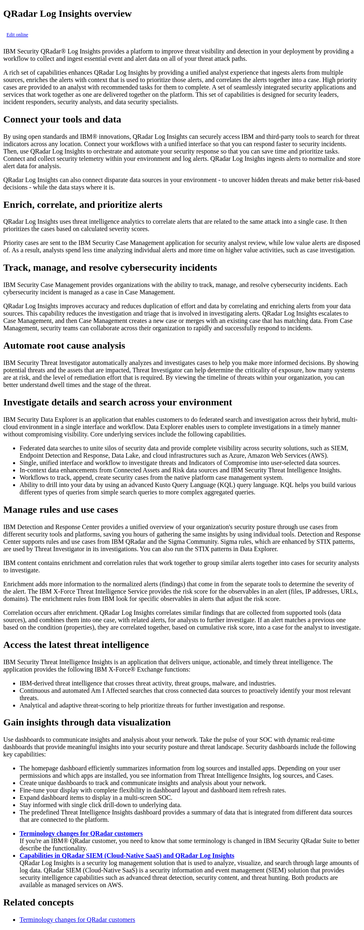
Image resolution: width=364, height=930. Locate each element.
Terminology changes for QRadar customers (81, 833)
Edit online (17, 35)
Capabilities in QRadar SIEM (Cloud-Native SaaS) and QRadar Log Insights (127, 855)
